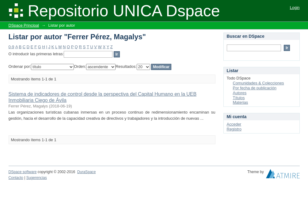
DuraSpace (86, 172)
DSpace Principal (24, 25)
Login (295, 7)
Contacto (16, 178)
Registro (234, 129)
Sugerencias (36, 178)
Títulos (239, 97)
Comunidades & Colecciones (258, 83)
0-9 (11, 47)
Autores (240, 93)
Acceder (234, 124)
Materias (240, 102)
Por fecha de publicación (254, 88)
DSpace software (23, 172)
